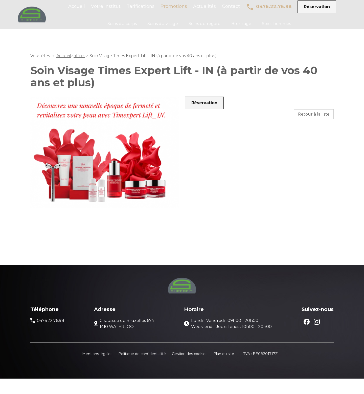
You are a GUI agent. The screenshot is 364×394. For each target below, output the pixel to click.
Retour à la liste (314, 129)
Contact (231, 10)
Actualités (204, 10)
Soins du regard (205, 27)
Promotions (174, 10)
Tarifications (140, 10)
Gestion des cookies (189, 369)
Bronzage (241, 27)
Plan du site (223, 369)
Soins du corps (122, 27)
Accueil (76, 10)
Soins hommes (276, 27)
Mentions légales (97, 369)
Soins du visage (162, 27)
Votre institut (106, 10)
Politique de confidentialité (142, 369)
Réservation (317, 10)
